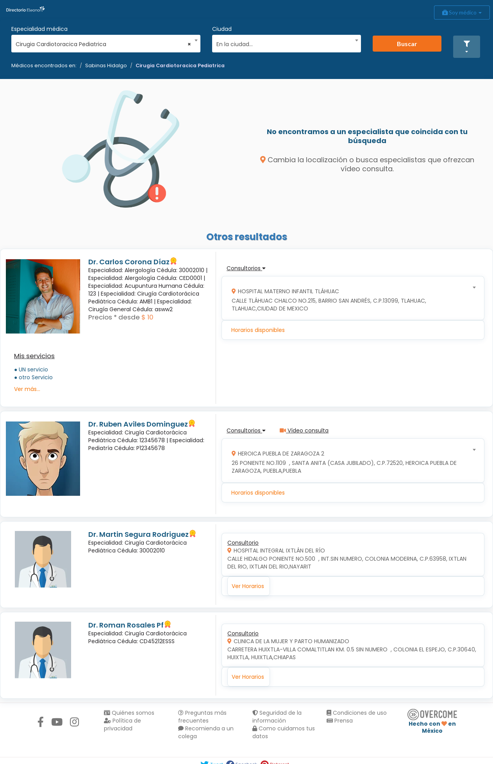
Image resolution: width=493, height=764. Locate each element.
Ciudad (222, 29)
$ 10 (147, 317)
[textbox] (284, 43)
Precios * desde (114, 317)
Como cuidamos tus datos (283, 732)
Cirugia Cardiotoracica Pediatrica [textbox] (103, 44)
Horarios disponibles (258, 330)
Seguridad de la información (277, 717)
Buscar (407, 43)
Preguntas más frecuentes (202, 717)
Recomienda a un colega (206, 732)
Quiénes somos (129, 713)
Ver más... (27, 389)
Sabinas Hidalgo (106, 65)
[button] (466, 47)
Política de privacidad (122, 724)
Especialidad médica (39, 29)
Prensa (340, 721)
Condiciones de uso (357, 713)
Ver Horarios (248, 586)
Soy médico (462, 12)
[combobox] (103, 42)
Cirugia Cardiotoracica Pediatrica (180, 65)
